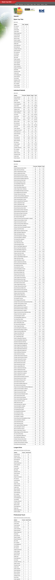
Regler (31, 4)
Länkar (46, 4)
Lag (25, 4)
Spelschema (21, 4)
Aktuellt (16, 4)
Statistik (42, 4)
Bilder (35, 4)
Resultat (27, 4)
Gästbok (38, 4)
